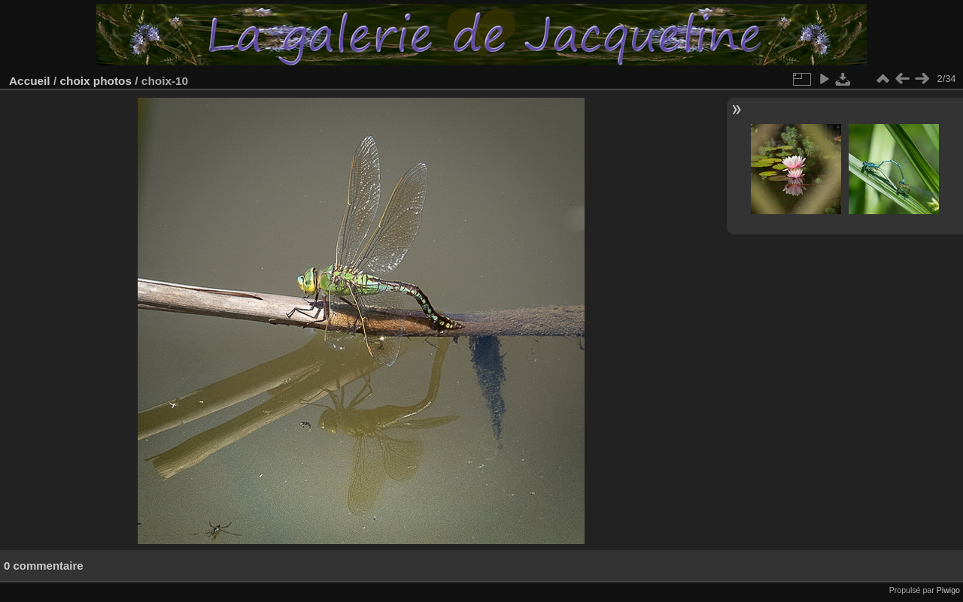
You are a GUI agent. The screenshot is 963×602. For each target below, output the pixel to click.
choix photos (95, 80)
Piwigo (948, 589)
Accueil (29, 80)
